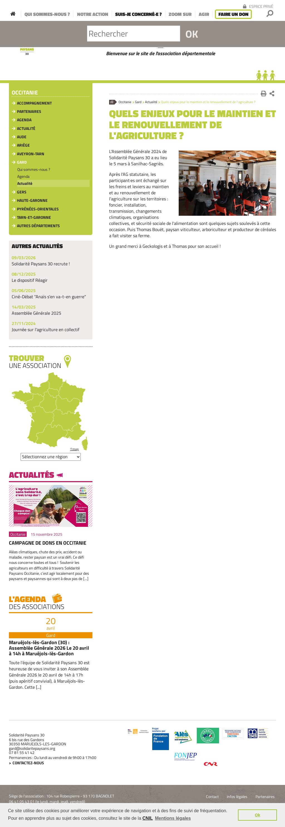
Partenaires (29, 111)
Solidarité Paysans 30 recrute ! (41, 264)
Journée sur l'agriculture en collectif (45, 329)
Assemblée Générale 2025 (36, 313)
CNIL (147, 818)
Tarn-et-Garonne (34, 217)
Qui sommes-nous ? (33, 169)
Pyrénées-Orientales (38, 209)
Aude (21, 137)
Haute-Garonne (32, 200)
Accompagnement (34, 103)
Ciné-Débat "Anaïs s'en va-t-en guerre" (49, 297)
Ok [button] (257, 815)
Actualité (151, 102)
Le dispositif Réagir (30, 280)
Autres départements (38, 226)
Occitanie (125, 102)
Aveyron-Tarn (30, 154)
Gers (21, 192)
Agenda (24, 120)
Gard (138, 102)
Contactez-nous (28, 762)
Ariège (23, 145)
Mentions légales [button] (173, 818)
